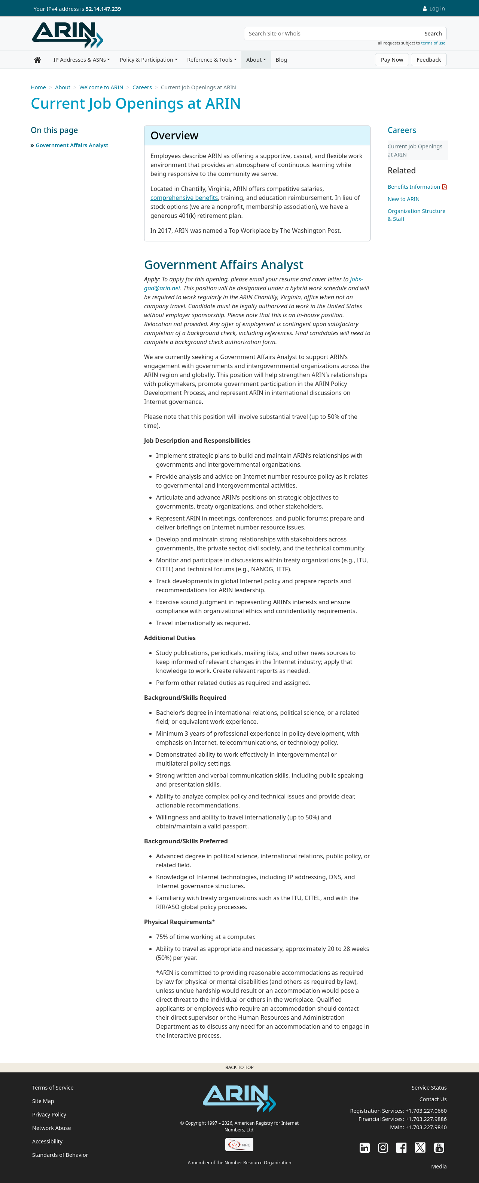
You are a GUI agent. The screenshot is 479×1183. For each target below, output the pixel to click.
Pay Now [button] (392, 59)
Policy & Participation (146, 59)
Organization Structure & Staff (416, 215)
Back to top (239, 1067)
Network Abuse (51, 1127)
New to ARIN (403, 199)
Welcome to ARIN (101, 87)
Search (433, 33)
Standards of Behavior (60, 1154)
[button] (79, 130)
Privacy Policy (49, 1114)
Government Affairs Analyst (72, 145)
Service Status (429, 1087)
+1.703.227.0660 (426, 1110)
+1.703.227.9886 (426, 1118)
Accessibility (47, 1141)
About (254, 59)
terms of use (433, 43)
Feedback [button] (429, 59)
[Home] (67, 35)
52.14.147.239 (103, 8)
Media (439, 1166)
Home (38, 87)
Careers (142, 87)
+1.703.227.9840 (426, 1127)
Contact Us (433, 1099)
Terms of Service (53, 1087)
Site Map (43, 1101)
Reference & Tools (209, 59)
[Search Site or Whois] (332, 33)
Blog (281, 59)
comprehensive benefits (184, 198)
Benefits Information (414, 186)
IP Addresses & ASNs (80, 59)
